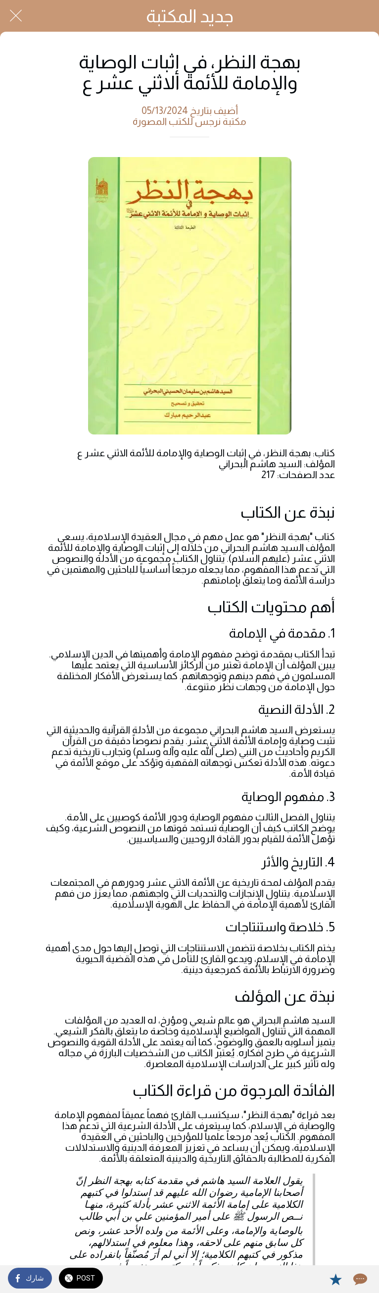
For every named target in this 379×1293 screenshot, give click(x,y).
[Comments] (359, 1279)
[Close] (16, 16)
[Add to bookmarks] (335, 1279)
